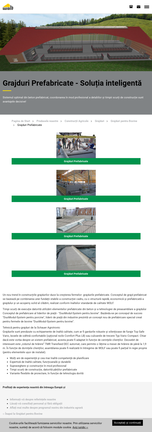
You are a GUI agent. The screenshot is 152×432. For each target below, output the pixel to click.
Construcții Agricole (76, 121)
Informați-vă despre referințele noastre (33, 399)
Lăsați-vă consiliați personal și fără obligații (36, 403)
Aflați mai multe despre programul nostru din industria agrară (46, 407)
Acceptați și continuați (127, 422)
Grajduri (99, 121)
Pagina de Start (21, 121)
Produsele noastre (47, 121)
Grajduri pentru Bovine (124, 121)
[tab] (131, 6)
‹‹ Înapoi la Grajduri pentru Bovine (22, 413)
